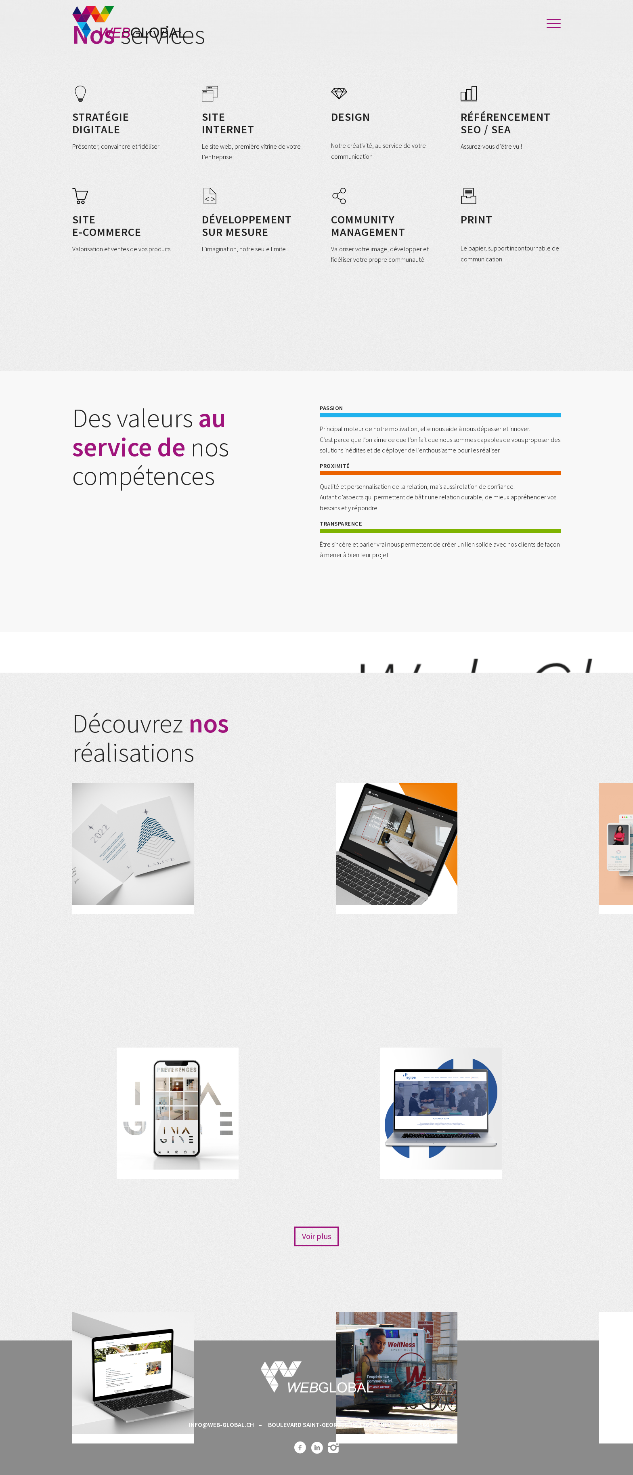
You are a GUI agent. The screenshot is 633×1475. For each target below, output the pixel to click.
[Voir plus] (316, 1236)
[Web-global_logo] (128, 24)
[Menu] (551, 24)
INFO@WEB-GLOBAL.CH (221, 1424)
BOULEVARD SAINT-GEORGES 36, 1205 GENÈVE (331, 1424)
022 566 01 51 (426, 1424)
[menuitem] (551, 24)
